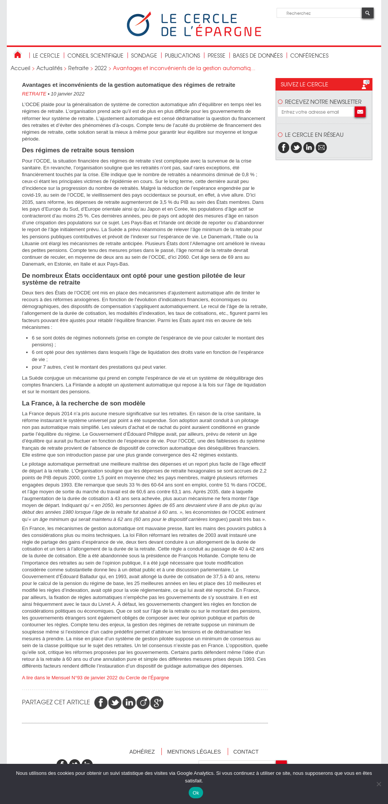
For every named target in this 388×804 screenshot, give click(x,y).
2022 (101, 68)
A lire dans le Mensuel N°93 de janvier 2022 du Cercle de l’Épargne (95, 677)
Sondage (144, 55)
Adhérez (142, 752)
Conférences (309, 55)
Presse (216, 55)
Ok (195, 793)
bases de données (258, 55)
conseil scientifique (95, 55)
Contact (246, 752)
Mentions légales (194, 752)
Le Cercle (46, 55)
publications (182, 55)
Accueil (20, 68)
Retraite (78, 68)
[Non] (378, 784)
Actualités (49, 68)
